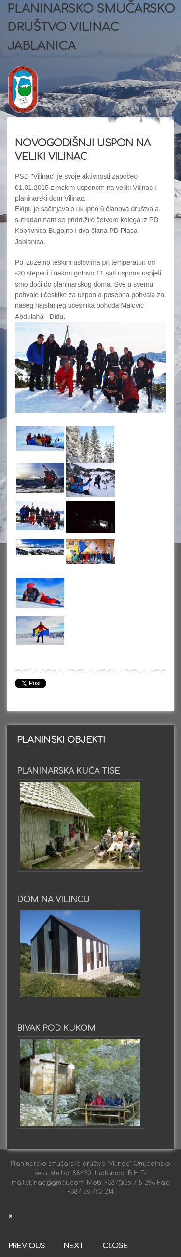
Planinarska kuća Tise (68, 771)
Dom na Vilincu (53, 900)
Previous (27, 1246)
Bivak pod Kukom (56, 1028)
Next (74, 1246)
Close (115, 1246)
